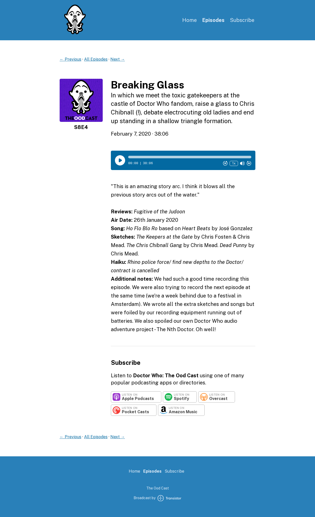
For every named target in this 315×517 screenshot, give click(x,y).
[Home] (75, 33)
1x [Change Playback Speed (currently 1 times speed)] (233, 163)
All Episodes (96, 59)
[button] (189, 157)
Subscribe (242, 20)
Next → (117, 59)
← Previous (70, 59)
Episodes (213, 20)
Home (189, 20)
